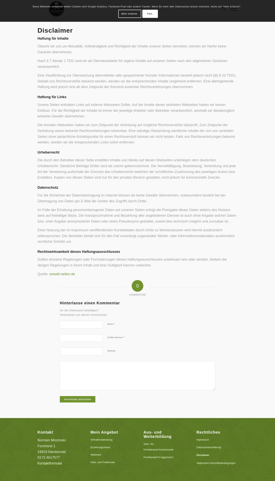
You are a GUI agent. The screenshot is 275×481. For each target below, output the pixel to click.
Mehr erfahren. (129, 13)
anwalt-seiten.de (62, 274)
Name (111, 323)
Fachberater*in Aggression (158, 457)
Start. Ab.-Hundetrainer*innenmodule (159, 447)
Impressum (203, 439)
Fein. (150, 13)
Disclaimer (203, 455)
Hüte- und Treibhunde (103, 462)
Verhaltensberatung (101, 439)
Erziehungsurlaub (100, 447)
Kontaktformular (49, 463)
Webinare (96, 454)
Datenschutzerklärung (209, 447)
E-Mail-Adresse (115, 337)
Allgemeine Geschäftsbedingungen (216, 463)
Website (111, 351)
